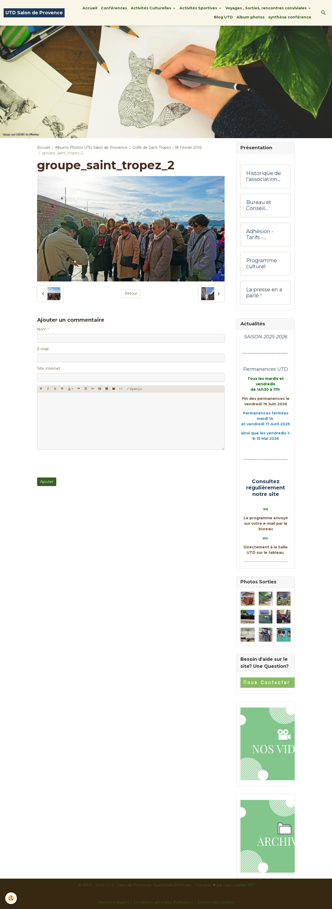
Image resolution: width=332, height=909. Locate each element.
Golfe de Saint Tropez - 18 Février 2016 (167, 147)
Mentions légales (113, 902)
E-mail (43, 349)
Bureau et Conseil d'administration (265, 205)
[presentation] (76, 464)
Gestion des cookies (216, 902)
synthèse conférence (289, 17)
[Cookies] (11, 898)
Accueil (89, 8)
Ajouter (46, 481)
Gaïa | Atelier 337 (239, 885)
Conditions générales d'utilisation (163, 902)
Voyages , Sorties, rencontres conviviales (266, 8)
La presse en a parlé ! (264, 293)
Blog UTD (223, 17)
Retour (131, 293)
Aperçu (134, 389)
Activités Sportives (198, 8)
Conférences (114, 8)
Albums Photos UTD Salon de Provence (91, 147)
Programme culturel (261, 264)
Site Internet (48, 368)
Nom (41, 329)
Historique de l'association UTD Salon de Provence (263, 176)
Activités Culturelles (151, 8)
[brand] (34, 12)
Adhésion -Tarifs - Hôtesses (259, 234)
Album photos (251, 17)
